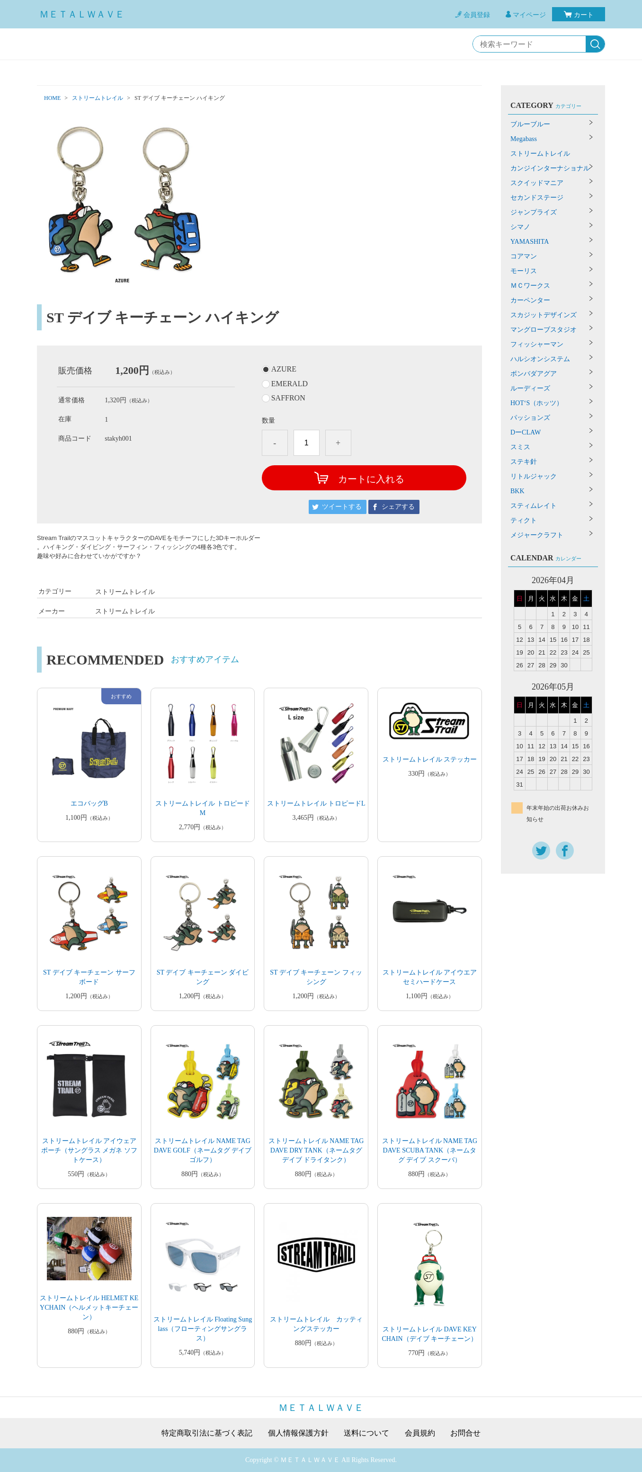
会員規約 (420, 1433)
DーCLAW (525, 432)
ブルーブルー (530, 124)
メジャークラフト (536, 535)
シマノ (520, 227)
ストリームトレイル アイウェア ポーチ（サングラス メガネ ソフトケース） (89, 1150)
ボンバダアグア (533, 373)
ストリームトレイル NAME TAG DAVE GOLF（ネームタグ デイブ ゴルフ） (203, 1150)
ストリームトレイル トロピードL (316, 803)
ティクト (523, 520)
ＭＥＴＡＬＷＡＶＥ (82, 14)
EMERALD (289, 384)
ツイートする (342, 506)
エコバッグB (89, 803)
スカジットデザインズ (543, 315)
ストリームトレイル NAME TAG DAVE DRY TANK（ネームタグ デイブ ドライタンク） (316, 1150)
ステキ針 (523, 461)
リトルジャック (533, 476)
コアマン (523, 256)
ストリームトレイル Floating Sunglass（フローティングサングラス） (202, 1329)
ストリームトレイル (97, 98)
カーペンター (530, 300)
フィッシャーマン (536, 344)
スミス (520, 447)
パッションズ (530, 417)
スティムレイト (533, 505)
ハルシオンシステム (540, 359)
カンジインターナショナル (550, 168)
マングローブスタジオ (543, 329)
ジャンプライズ (533, 212)
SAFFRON (288, 398)
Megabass (523, 138)
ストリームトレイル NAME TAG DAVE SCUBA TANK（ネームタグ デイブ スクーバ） (430, 1150)
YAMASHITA (529, 241)
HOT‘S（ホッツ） (536, 403)
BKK (517, 491)
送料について (366, 1433)
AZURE (283, 369)
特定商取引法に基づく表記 (206, 1433)
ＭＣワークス (530, 285)
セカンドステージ (536, 197)
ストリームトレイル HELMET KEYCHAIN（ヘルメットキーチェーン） (89, 1308)
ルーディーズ (530, 388)
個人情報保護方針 (298, 1433)
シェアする (398, 506)
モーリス (523, 271)
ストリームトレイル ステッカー (430, 759)
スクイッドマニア (536, 182)
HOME (52, 98)
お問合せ (465, 1433)
